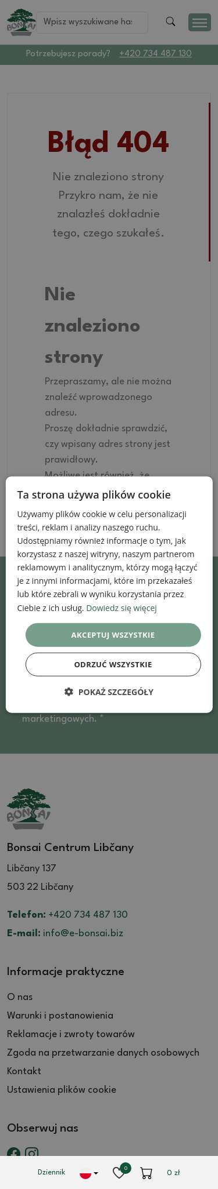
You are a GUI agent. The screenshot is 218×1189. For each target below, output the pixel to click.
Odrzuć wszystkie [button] (113, 664)
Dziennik (51, 1172)
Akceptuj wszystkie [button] (113, 634)
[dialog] (108, 594)
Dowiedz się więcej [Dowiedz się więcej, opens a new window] (121, 607)
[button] (109, 692)
